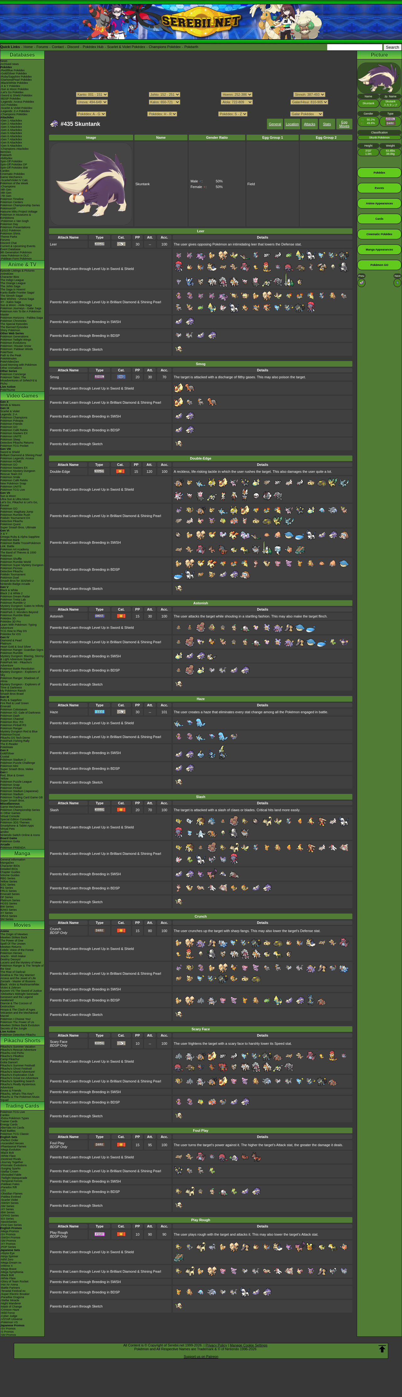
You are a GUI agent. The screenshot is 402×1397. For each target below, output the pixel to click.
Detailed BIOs (9, 869)
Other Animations (11, 367)
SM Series (7, 919)
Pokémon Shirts (10, 233)
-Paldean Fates (9, 1184)
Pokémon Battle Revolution (17, 668)
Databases (22, 54)
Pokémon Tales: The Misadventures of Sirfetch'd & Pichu (18, 380)
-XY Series (7, 1209)
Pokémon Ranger (11, 728)
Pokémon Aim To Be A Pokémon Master (20, 313)
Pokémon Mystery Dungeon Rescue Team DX (17, 472)
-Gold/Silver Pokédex (13, 73)
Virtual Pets (7, 828)
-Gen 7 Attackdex (11, 139)
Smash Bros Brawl (12, 693)
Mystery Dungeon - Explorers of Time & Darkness (20, 686)
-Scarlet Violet (9, 1199)
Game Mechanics (11, 177)
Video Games (22, 395)
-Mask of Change (11, 1306)
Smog (54, 377)
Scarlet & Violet (9, 411)
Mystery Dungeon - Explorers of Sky (20, 673)
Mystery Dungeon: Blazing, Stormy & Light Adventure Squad (22, 658)
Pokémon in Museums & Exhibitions (15, 216)
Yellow (4, 778)
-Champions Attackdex (14, 148)
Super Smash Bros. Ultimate (18, 527)
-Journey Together (11, 1162)
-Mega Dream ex (10, 1262)
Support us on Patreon (201, 1356)
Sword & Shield (10, 452)
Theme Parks (8, 236)
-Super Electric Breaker (15, 1294)
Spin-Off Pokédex (11, 161)
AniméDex (7, 273)
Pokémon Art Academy (14, 549)
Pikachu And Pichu (12, 1052)
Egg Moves (344, 124)
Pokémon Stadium (12, 794)
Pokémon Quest (10, 524)
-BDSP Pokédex (10, 98)
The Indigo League (12, 280)
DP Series (6, 897)
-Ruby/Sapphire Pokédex (16, 76)
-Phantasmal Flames (13, 1146)
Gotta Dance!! (9, 1062)
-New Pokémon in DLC (14, 255)
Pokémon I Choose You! (15, 1019)
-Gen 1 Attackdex (11, 120)
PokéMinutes (8, 358)
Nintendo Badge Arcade (15, 583)
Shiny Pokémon (10, 330)
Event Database (10, 249)
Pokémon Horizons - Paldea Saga (21, 317)
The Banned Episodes (14, 327)
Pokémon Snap (10, 784)
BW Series (7, 906)
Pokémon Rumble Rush (15, 514)
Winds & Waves (10, 405)
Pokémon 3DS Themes (15, 822)
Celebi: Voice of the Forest (17, 950)
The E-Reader (9, 744)
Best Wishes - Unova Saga (17, 298)
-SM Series (7, 1206)
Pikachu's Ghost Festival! (16, 1068)
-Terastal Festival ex (12, 1290)
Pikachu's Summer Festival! (17, 1065)
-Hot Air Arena (9, 1284)
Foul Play (57, 1143)
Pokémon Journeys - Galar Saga (20, 308)
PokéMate (6, 747)
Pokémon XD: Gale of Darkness (20, 712)
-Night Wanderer (10, 1303)
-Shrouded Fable (10, 1174)
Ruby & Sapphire (11, 700)
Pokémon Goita (10, 841)
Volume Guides (9, 875)
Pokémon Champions (13, 417)
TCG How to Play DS (13, 631)
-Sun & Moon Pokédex (14, 89)
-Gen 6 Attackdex (11, 136)
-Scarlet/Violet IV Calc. (14, 180)
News (4, 60)
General (275, 124)
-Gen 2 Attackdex (11, 123)
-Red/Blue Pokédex (12, 70)
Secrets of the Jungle (13, 1028)
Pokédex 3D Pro (10, 621)
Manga (22, 853)
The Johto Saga (10, 286)
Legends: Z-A (8, 414)
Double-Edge (60, 471)
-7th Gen (5, 195)
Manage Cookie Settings (249, 1345)
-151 (3, 1190)
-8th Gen (5, 192)
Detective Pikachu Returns (17, 442)
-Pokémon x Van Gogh (14, 221)
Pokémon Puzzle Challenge (17, 762)
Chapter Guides (10, 872)
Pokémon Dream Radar (15, 596)
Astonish (56, 616)
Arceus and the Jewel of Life (18, 978)
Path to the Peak (10, 355)
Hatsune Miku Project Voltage (18, 211)
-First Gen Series (11, 1225)
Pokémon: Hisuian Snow (15, 346)
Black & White (9, 590)
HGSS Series (8, 903)
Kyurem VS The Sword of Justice (21, 990)
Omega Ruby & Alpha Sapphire (20, 536)
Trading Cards (22, 1105)
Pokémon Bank (9, 540)
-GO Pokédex (9, 104)
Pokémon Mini (9, 766)
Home (28, 47)
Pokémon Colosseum (13, 709)
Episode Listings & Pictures (17, 270)
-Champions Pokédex (13, 114)
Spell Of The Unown (12, 943)
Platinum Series (10, 900)
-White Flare (8, 1155)
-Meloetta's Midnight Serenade (19, 993)
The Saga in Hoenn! (12, 289)
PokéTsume (7, 389)
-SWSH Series (9, 1203)
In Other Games (10, 813)
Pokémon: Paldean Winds (16, 349)
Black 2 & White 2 (11, 593)
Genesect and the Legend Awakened (16, 998)
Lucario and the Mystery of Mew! (20, 962)
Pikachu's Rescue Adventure (18, 1049)
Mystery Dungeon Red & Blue (19, 731)
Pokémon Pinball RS (13, 725)
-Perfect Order (9, 1140)
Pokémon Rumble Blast (15, 615)
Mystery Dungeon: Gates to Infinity (22, 605)
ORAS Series (8, 916)
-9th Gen (5, 189)
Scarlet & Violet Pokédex (126, 47)
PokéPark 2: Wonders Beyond (19, 612)
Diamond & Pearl (11, 640)
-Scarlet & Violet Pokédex (16, 108)
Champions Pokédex (165, 47)
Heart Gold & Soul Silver (15, 646)
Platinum (5, 643)
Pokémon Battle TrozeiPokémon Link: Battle (20, 545)
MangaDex (7, 862)
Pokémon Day (9, 224)
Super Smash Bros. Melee (16, 769)
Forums (42, 47)
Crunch (55, 929)
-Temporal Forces (11, 1181)
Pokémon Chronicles (13, 320)
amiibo (4, 831)
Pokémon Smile (10, 477)
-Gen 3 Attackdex (11, 126)
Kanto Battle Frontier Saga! (17, 292)
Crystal (4, 756)
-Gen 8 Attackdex (11, 142)
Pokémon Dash (10, 715)
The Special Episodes (14, 324)
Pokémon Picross (11, 568)
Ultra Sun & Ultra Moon (15, 499)
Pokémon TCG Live (12, 489)
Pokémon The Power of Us (17, 1022)
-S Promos (7, 1331)
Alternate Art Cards (12, 1127)
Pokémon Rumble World (15, 562)
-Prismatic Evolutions (13, 1165)
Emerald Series (10, 894)
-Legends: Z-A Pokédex (15, 111)
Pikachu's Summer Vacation (17, 1046)
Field (251, 184)
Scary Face (59, 1042)
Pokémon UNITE (11, 436)
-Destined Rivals (10, 1159)
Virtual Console (9, 816)
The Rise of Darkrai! (12, 972)
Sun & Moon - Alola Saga (16, 305)
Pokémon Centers (11, 202)
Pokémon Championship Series (20, 205)
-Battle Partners (10, 1287)
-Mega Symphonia (11, 1272)
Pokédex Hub (93, 47)
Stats (327, 124)
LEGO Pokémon (10, 230)
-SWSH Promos (10, 1237)
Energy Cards (9, 1124)
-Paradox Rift (8, 1187)
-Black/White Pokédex (14, 82)
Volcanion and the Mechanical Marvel (19, 1014)
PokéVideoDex (9, 361)
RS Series (6, 887)
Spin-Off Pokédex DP (13, 164)
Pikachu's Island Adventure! (17, 1071)
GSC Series (7, 884)
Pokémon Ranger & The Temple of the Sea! (22, 967)
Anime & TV (22, 264)
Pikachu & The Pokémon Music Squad (20, 1098)
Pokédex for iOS (10, 634)
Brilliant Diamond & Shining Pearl (21, 455)
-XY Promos (7, 1243)
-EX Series (7, 1218)
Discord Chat (8, 243)
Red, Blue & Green (12, 775)
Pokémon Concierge (13, 374)
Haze (54, 712)
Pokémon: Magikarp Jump (16, 511)
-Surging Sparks (10, 1168)
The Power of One (11, 940)
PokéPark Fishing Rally (15, 740)
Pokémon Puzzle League (16, 781)
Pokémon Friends (11, 423)
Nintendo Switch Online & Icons (20, 835)
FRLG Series (8, 891)
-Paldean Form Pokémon (16, 258)
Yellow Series (8, 881)
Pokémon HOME (11, 461)
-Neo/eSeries (8, 1221)
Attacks (309, 124)
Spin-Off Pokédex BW (14, 167)
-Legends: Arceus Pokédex (17, 101)
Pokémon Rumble (11, 653)
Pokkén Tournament (12, 574)
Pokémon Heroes (11, 953)
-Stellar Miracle (9, 1300)
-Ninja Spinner (9, 1256)
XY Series (6, 912)
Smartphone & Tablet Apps (17, 825)
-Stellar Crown (9, 1171)
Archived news (9, 64)
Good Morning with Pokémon (18, 364)
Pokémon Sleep (10, 439)
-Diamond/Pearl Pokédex (16, 79)
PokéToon (6, 352)
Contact (58, 47)
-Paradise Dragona (12, 1297)
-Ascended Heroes (12, 1143)
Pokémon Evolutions (13, 342)
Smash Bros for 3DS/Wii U (17, 580)
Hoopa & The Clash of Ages (17, 1009)
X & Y (4, 533)
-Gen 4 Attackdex (11, 130)
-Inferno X (6, 1265)
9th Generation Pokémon (16, 252)
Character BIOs (10, 865)
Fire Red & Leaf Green (14, 703)
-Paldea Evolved (10, 1196)
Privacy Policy (216, 1345)
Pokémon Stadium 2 (13, 759)
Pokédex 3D (8, 618)
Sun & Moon (8, 496)
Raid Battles (8, 1130)
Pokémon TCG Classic (14, 1133)
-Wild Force (7, 1312)
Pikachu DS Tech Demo (15, 737)
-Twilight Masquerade (13, 1177)
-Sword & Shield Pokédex (16, 95)
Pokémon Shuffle (11, 558)
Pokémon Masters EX (14, 433)
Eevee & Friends (10, 1090)
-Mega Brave (8, 1268)
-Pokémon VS (9, 1322)
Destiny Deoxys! (10, 959)
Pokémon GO (9, 427)
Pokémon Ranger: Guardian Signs (21, 649)
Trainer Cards (9, 1121)
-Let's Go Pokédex (12, 92)
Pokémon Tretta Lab (13, 599)
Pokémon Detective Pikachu (18, 1034)
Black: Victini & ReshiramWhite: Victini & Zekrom (20, 986)
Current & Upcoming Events (17, 246)
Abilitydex (6, 158)
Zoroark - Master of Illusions (17, 981)
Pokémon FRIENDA (12, 847)
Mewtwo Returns (10, 946)
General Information (12, 859)
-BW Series (7, 1212)
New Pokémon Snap (13, 483)
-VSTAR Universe (11, 1319)
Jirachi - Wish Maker (13, 956)
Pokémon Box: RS (12, 722)
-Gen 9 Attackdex (11, 145)
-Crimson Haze (9, 1309)
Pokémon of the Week (14, 183)
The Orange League (13, 283)
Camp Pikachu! (9, 1059)
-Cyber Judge (8, 1316)
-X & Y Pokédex (10, 86)
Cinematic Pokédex (12, 173)
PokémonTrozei (10, 734)
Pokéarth (191, 47)
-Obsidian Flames (11, 1193)
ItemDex (5, 152)
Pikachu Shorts (22, 1040)
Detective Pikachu (11, 521)
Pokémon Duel (9, 577)
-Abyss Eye (7, 1253)
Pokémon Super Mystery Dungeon (22, 565)
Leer (53, 244)
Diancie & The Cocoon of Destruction (16, 1005)
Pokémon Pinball (11, 788)
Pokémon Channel (12, 718)
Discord (73, 47)
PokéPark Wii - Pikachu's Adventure (16, 664)
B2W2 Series (8, 909)
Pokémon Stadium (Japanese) (19, 791)
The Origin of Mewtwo (14, 934)
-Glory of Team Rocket (14, 1281)
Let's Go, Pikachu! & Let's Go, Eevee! (19, 504)
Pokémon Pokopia (11, 420)
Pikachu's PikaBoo (12, 1056)
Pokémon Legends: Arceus (17, 458)
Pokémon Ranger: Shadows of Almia (19, 680)
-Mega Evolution (10, 1149)
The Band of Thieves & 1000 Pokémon (18, 554)
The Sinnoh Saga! (11, 295)
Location (292, 124)
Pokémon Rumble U (13, 602)
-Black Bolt (7, 1152)
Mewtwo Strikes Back (13, 937)
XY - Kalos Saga (10, 302)
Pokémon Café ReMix (14, 430)
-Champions (8, 186)
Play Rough (59, 1232)
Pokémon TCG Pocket (14, 445)
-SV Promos (8, 1234)
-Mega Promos (9, 1231)
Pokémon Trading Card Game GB (21, 797)
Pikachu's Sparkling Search (17, 1081)
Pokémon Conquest (12, 609)
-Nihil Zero (7, 1259)
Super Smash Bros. (12, 800)
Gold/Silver (7, 753)
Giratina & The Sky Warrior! (17, 975)
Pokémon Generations (14, 336)
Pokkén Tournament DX (15, 518)
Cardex (4, 170)
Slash (54, 810)
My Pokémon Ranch (13, 690)
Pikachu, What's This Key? (17, 1093)
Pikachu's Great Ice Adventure (19, 1078)
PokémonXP (8, 208)
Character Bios (9, 276)
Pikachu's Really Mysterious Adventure (17, 1086)
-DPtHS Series (9, 1215)
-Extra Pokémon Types (14, 1118)
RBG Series (7, 878)
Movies (22, 925)
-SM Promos (8, 1240)
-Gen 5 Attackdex (11, 133)
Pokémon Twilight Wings (15, 339)
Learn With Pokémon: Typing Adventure (18, 626)
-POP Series (8, 1247)
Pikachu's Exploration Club (17, 1074)
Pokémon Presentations (15, 227)
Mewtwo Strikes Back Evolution (20, 1025)
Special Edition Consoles (16, 819)
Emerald (5, 706)
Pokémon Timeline (12, 199)
